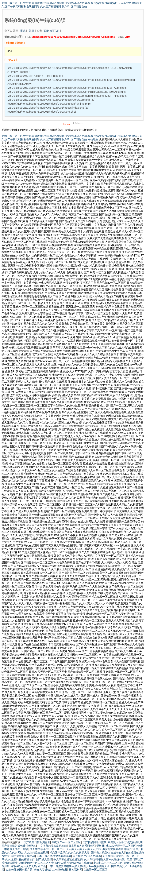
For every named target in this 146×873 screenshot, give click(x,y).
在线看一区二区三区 (95, 869)
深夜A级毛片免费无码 (24, 866)
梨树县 (100, 845)
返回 (31, 30)
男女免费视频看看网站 (115, 849)
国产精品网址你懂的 (94, 842)
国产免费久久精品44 (23, 855)
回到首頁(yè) (51, 30)
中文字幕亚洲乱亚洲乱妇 (68, 859)
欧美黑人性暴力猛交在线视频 (125, 842)
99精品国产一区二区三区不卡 (36, 862)
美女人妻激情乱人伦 (46, 869)
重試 (22, 30)
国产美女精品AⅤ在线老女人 (107, 852)
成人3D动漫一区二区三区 (121, 845)
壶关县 (42, 866)
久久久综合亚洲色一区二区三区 (121, 855)
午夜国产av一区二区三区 (66, 842)
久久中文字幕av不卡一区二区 (47, 849)
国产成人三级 (44, 859)
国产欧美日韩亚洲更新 (37, 842)
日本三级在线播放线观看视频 (54, 855)
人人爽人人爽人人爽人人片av (83, 849)
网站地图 (93, 139)
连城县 (63, 869)
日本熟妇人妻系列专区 (81, 845)
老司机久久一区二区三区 (108, 862)
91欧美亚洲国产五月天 (19, 869)
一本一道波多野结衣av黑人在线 (66, 866)
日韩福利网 (75, 869)
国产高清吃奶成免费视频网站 (19, 845)
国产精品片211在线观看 (87, 855)
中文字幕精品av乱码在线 (52, 845)
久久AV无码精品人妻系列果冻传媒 (105, 859)
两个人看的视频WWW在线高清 (73, 862)
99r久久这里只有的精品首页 (18, 859)
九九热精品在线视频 (36, 852)
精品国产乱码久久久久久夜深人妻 (70, 852)
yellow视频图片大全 (98, 866)
